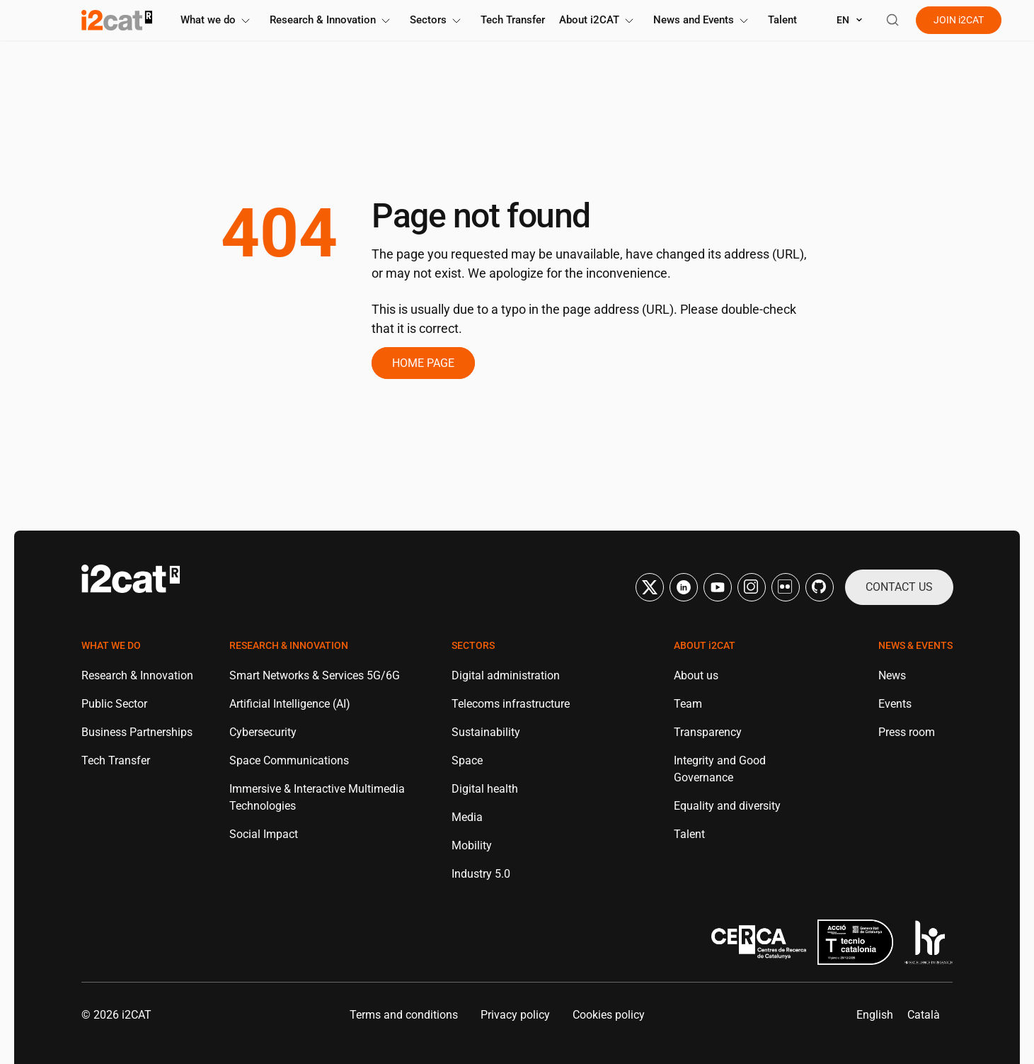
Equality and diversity (727, 805)
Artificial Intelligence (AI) (289, 703)
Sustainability (486, 731)
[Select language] (850, 20)
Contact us (899, 586)
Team (688, 703)
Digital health (485, 788)
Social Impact (263, 833)
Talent (782, 19)
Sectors (438, 19)
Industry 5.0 (481, 873)
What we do (217, 19)
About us (696, 674)
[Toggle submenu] (245, 20)
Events (895, 703)
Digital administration (506, 674)
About (599, 19)
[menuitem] (874, 1014)
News (892, 674)
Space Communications (289, 759)
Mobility (472, 844)
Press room (906, 731)
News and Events (703, 19)
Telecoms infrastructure (511, 703)
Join (959, 20)
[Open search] (892, 20)
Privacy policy (515, 1014)
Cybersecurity (263, 731)
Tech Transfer (513, 19)
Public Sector (114, 703)
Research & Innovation (333, 19)
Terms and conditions (404, 1014)
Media (467, 816)
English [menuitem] (874, 1014)
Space (467, 759)
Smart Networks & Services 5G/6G (314, 674)
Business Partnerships (137, 731)
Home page (423, 362)
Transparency (708, 731)
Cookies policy (609, 1014)
